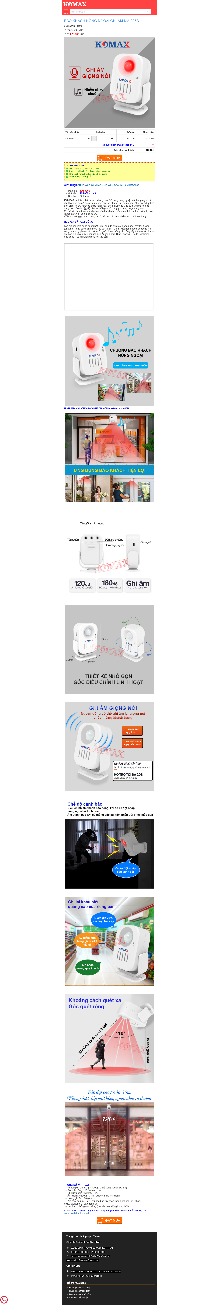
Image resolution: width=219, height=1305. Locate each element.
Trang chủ (72, 1236)
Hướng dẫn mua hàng (79, 1287)
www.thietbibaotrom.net (76, 1213)
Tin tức (97, 1236)
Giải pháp (85, 1236)
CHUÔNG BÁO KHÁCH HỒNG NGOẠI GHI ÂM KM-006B (108, 185)
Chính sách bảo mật (78, 1297)
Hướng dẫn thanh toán (79, 1291)
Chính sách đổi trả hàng (80, 1294)
